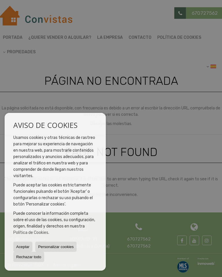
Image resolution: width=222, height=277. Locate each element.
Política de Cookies (30, 232)
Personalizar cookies (56, 247)
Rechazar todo (28, 257)
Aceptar (22, 247)
